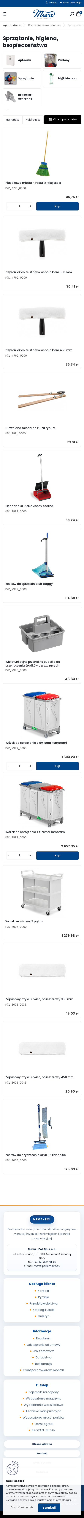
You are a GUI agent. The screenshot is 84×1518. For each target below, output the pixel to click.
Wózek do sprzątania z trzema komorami (35, 832)
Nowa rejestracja (72, 2)
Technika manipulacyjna (43, 1411)
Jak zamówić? (43, 1351)
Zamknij (49, 1507)
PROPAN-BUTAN (43, 1430)
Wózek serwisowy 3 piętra (24, 921)
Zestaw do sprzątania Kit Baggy (29, 584)
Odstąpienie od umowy (43, 1345)
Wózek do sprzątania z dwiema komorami (36, 743)
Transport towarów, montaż (43, 1370)
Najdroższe (33, 119)
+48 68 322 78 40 (44, 1262)
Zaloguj (53, 2)
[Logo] (42, 14)
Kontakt (43, 1291)
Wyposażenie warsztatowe (44, 25)
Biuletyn (43, 1316)
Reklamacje (43, 1364)
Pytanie (43, 1297)
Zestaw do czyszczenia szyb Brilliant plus (35, 1155)
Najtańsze (12, 119)
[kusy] (19, 206)
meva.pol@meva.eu (47, 1266)
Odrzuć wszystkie (21, 1507)
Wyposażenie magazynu (43, 1398)
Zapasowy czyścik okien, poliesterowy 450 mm (39, 1077)
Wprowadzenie (12, 25)
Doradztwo (43, 1357)
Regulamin (43, 1338)
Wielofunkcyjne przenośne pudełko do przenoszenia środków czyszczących (32, 663)
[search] (72, 14)
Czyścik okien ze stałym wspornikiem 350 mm (38, 272)
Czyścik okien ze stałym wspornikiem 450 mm (38, 350)
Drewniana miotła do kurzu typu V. (30, 428)
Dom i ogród (44, 1424)
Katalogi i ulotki (43, 1310)
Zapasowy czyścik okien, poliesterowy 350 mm (39, 999)
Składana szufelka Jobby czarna (29, 506)
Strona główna (42, 1444)
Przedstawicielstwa (43, 1303)
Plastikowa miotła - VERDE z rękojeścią (33, 183)
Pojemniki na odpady (43, 1392)
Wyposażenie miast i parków (43, 1417)
